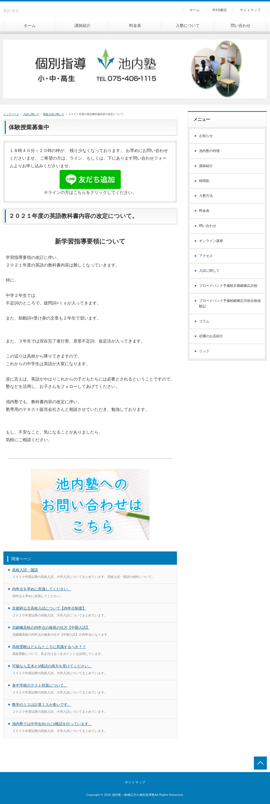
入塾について (188, 25)
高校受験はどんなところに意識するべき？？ (49, 647)
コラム (204, 321)
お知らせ (206, 136)
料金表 (135, 25)
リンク (204, 351)
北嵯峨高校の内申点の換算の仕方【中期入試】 (51, 627)
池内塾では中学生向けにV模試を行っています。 (52, 724)
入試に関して (31, 114)
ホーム (30, 25)
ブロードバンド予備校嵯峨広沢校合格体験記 (230, 303)
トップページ (11, 114)
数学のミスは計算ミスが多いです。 (41, 704)
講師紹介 (82, 25)
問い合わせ (240, 25)
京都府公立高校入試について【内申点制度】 (49, 608)
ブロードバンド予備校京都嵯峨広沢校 (228, 286)
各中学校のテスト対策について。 (40, 685)
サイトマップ (250, 10)
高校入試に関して (53, 114)
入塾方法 (206, 196)
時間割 (204, 181)
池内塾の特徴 (209, 151)
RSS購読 (220, 10)
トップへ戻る (260, 763)
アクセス (206, 256)
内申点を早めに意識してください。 (41, 589)
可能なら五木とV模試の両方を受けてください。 (52, 666)
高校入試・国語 (25, 570)
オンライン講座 (211, 241)
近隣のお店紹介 (211, 336)
